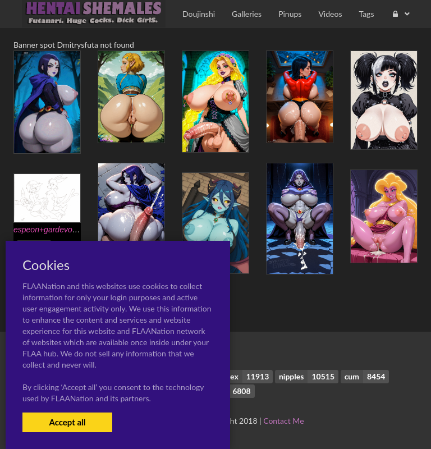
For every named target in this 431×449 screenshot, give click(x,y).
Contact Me (283, 420)
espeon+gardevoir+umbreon (62, 229)
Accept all (67, 422)
